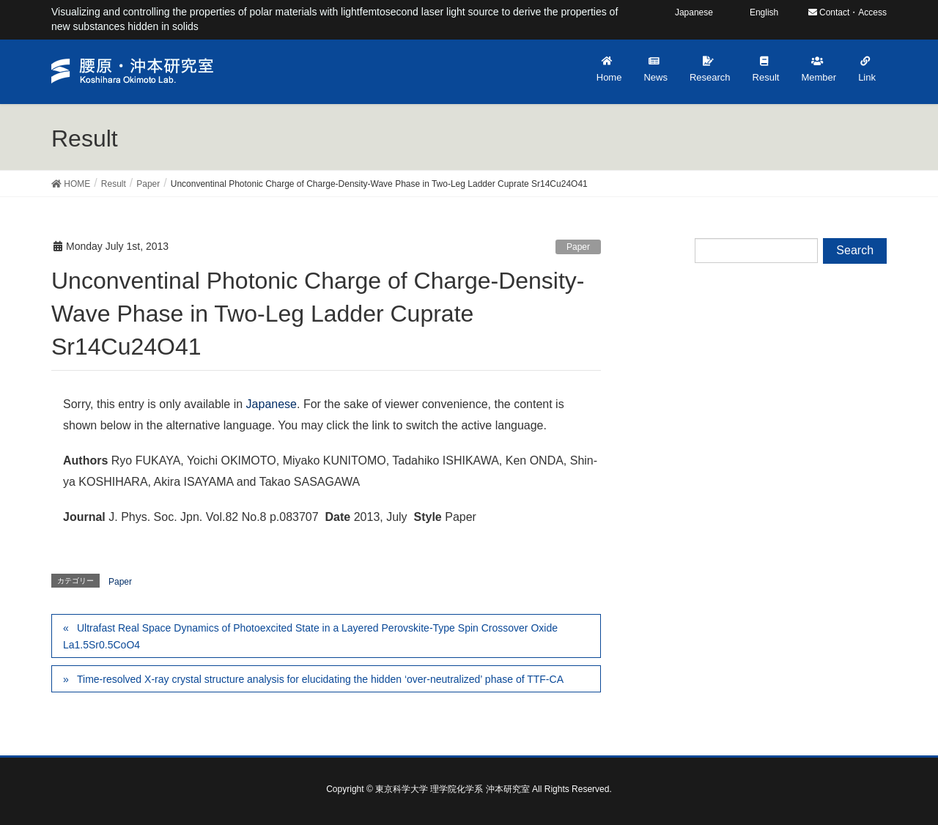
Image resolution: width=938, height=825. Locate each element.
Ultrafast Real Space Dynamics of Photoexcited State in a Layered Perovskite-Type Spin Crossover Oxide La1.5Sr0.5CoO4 (310, 636)
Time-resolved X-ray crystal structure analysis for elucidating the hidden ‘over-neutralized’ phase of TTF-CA (320, 679)
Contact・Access (847, 12)
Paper (578, 247)
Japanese (271, 404)
